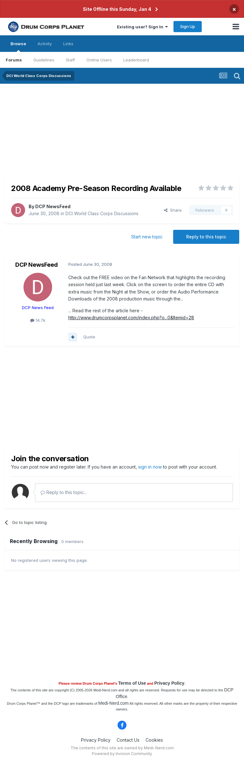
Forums (14, 59)
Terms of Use (132, 683)
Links (68, 43)
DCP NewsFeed (53, 206)
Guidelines (43, 59)
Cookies (154, 740)
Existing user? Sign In (142, 26)
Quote (89, 336)
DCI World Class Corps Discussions (102, 213)
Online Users (99, 59)
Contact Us (128, 740)
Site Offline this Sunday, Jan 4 (117, 9)
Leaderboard (136, 59)
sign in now (150, 467)
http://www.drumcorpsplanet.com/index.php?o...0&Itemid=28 (131, 317)
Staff (70, 59)
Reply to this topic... (64, 492)
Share (173, 210)
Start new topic (147, 236)
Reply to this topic (206, 236)
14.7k (37, 320)
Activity (44, 43)
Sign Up (187, 26)
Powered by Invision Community (122, 753)
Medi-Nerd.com (113, 703)
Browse (18, 46)
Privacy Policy (169, 683)
